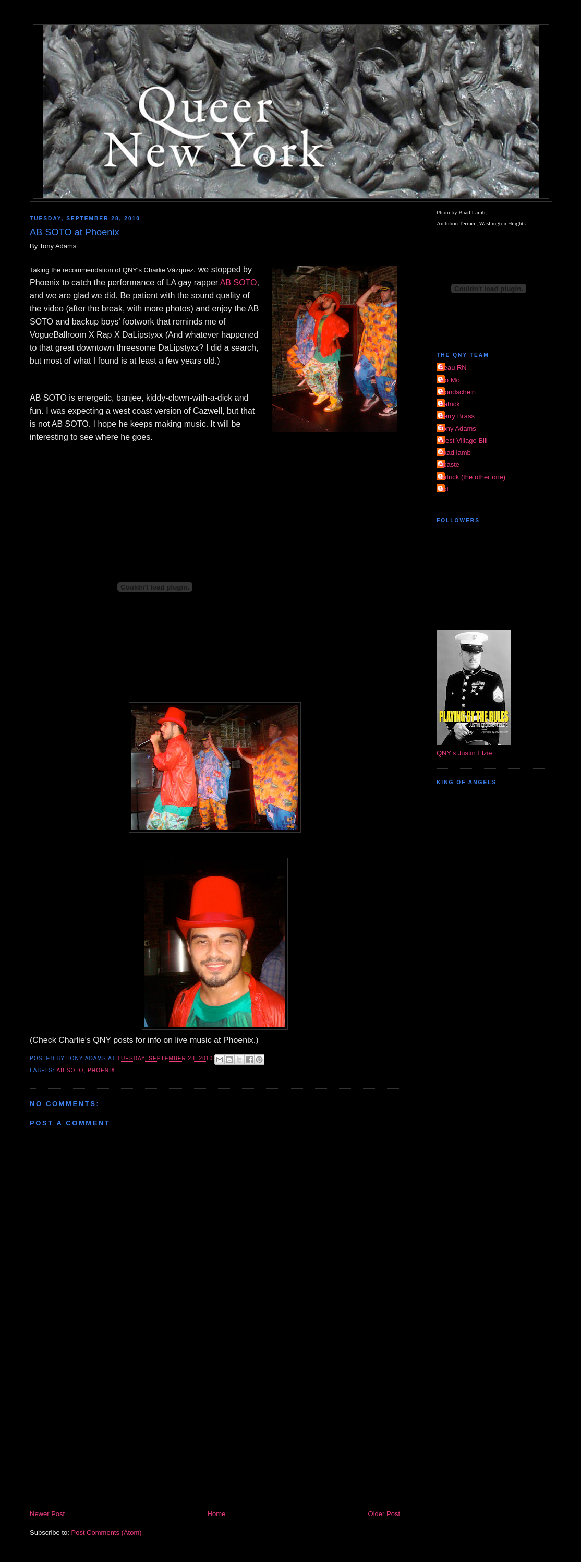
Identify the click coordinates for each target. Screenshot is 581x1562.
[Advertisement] (215, 1430)
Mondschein (457, 392)
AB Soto (69, 1070)
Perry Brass (457, 416)
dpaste (449, 464)
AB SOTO (238, 282)
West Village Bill (463, 440)
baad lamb (455, 452)
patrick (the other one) (472, 477)
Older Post (384, 1514)
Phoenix (101, 1070)
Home (217, 1514)
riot (444, 489)
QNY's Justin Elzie (464, 753)
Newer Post (47, 1514)
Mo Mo (449, 380)
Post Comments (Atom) (106, 1532)
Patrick (449, 404)
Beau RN (453, 367)
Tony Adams (457, 428)
